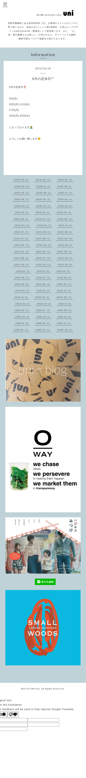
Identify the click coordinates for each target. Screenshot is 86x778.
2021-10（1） (63, 271)
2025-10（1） (65, 186)
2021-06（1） (65, 277)
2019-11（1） (65, 303)
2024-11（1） (22, 212)
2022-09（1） (65, 251)
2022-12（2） (22, 251)
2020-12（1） (64, 290)
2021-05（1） (22, 284)
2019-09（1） (22, 310)
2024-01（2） (45, 225)
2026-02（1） (65, 179)
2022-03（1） (22, 264)
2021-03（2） (65, 284)
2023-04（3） (65, 238)
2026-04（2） (44, 179)
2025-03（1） (22, 206)
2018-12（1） (22, 323)
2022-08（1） (22, 258)
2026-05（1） (22, 179)
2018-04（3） (22, 329)
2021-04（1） (43, 284)
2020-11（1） (21, 297)
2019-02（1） (44, 316)
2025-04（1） (65, 199)
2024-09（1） (64, 212)
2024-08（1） (22, 219)
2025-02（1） (44, 206)
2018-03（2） (43, 329)
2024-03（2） (22, 225)
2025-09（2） (22, 192)
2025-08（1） (44, 192)
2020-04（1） (23, 303)
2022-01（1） (65, 264)
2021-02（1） (22, 290)
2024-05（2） (65, 219)
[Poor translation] (13, 714)
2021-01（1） (43, 290)
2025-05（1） (44, 199)
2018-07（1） (64, 323)
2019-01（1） (65, 316)
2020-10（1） (43, 297)
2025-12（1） (43, 186)
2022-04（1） (65, 258)
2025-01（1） (65, 206)
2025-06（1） (22, 199)
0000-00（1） (65, 329)
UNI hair (35, 688)
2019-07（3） (43, 310)
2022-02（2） (44, 264)
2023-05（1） (43, 238)
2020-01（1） (44, 303)
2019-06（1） (65, 310)
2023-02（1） (44, 245)
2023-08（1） (65, 232)
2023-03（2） (22, 245)
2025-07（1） (65, 192)
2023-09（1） (44, 232)
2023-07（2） (22, 238)
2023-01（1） (65, 245)
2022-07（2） (44, 258)
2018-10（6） (43, 323)
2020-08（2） (64, 297)
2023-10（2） (22, 232)
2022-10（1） (43, 251)
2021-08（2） (23, 277)
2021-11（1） (44, 271)
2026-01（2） (23, 186)
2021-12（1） (23, 271)
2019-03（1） (22, 316)
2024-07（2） (43, 219)
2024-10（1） (43, 212)
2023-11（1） (65, 225)
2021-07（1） (43, 277)
